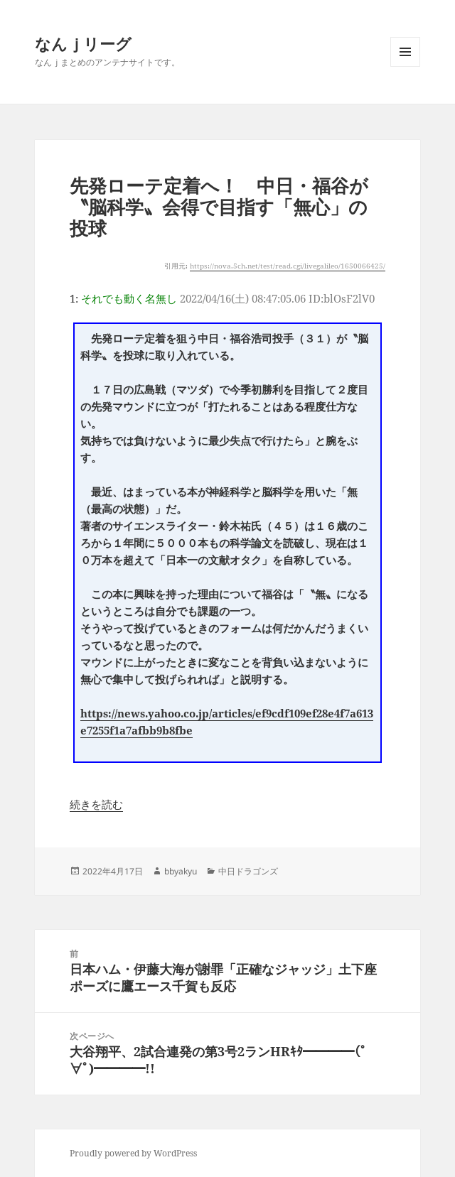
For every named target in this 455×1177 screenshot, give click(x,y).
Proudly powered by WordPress (133, 1153)
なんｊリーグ (83, 43)
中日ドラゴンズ (248, 871)
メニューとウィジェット (405, 66)
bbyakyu (180, 871)
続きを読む (96, 804)
